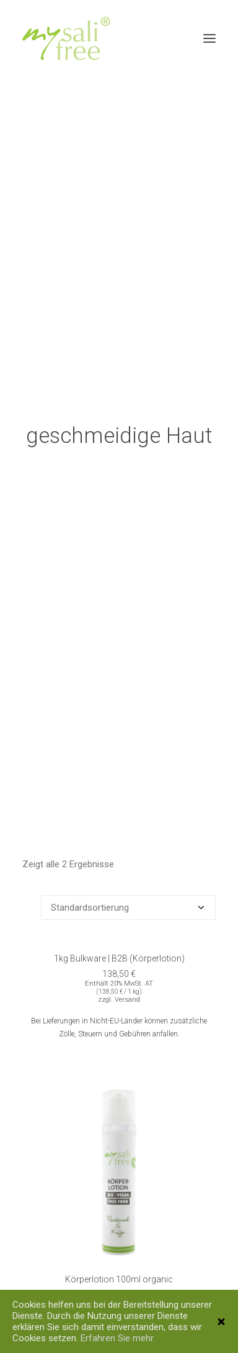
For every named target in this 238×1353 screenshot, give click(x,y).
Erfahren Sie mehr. (118, 1338)
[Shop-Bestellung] (128, 892)
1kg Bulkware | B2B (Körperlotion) (119, 943)
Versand (127, 984)
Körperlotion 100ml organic (119, 1264)
